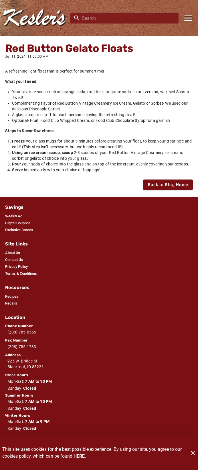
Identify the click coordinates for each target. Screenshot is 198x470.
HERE (79, 456)
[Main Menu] (188, 18)
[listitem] (13, 216)
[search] (128, 18)
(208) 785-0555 (21, 332)
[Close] (193, 453)
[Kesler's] (36, 18)
